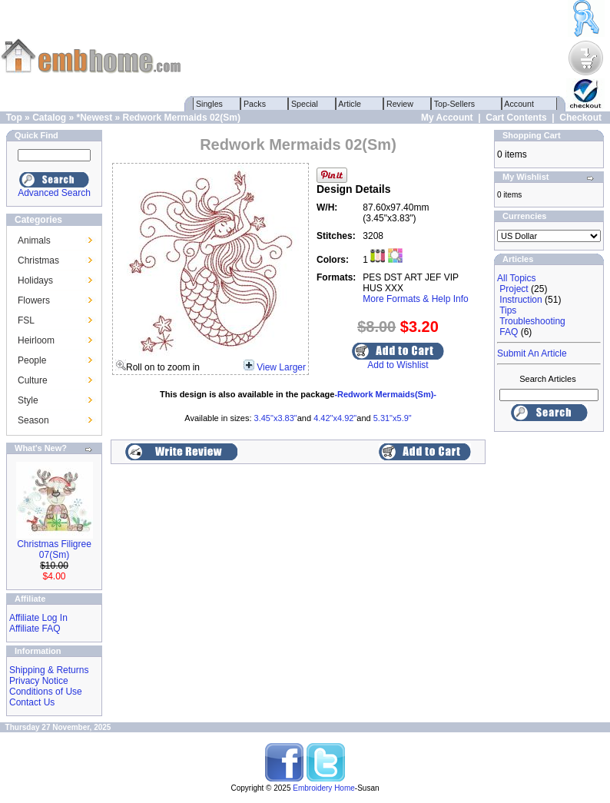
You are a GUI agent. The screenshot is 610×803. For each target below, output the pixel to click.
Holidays (35, 280)
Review (400, 103)
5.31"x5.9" (392, 418)
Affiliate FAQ (34, 628)
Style (28, 400)
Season (33, 420)
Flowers (34, 300)
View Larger (281, 367)
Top (14, 117)
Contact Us (32, 702)
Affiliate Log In (38, 617)
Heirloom (36, 340)
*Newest (94, 117)
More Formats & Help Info (415, 299)
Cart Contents (516, 117)
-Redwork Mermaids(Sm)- (385, 394)
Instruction (520, 299)
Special (304, 103)
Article (349, 103)
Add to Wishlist (397, 365)
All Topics (516, 278)
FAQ (508, 332)
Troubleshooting (532, 321)
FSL (26, 320)
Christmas (38, 260)
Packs (254, 103)
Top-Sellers (454, 103)
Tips (507, 310)
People (32, 360)
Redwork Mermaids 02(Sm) (181, 117)
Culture (33, 380)
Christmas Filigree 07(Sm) (54, 549)
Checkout (580, 117)
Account (519, 103)
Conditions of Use (45, 691)
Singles (209, 103)
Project (513, 289)
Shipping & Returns (48, 670)
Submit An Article (532, 353)
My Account (447, 117)
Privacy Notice (38, 680)
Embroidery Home (324, 788)
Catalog (49, 117)
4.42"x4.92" (334, 418)
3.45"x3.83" (275, 418)
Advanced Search (54, 192)
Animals (34, 240)
